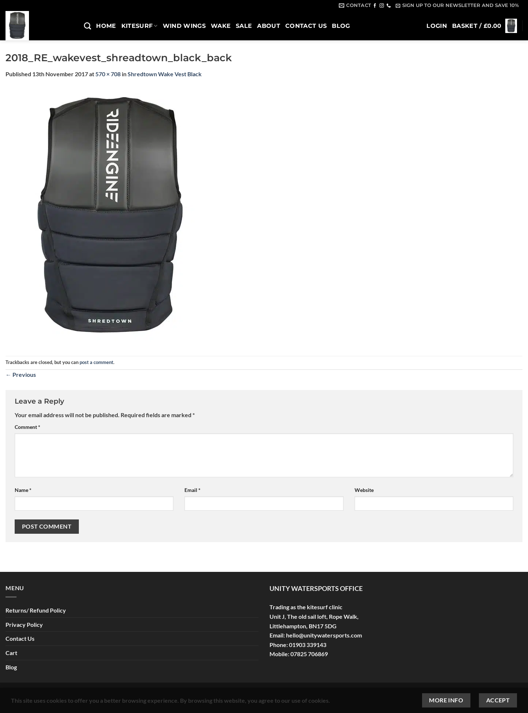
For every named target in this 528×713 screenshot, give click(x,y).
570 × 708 (108, 73)
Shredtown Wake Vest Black (165, 73)
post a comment (96, 362)
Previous (21, 374)
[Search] (87, 26)
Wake (221, 25)
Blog (341, 25)
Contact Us (306, 25)
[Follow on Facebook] (375, 5)
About (268, 25)
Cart (11, 652)
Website (364, 490)
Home (106, 25)
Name (23, 490)
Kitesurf (139, 25)
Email (192, 490)
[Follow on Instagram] (382, 5)
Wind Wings (184, 25)
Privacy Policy (24, 624)
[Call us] (388, 5)
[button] (457, 5)
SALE (244, 25)
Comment (27, 427)
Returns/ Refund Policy (36, 610)
